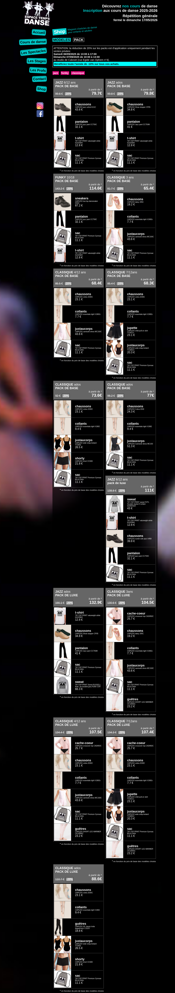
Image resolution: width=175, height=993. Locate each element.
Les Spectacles (33, 52)
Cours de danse (33, 41)
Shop (41, 89)
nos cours (131, 6)
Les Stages (37, 61)
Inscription (92, 10)
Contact (39, 79)
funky (65, 73)
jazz (55, 73)
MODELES (61, 40)
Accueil (39, 32)
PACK (78, 40)
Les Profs (38, 70)
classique (78, 73)
